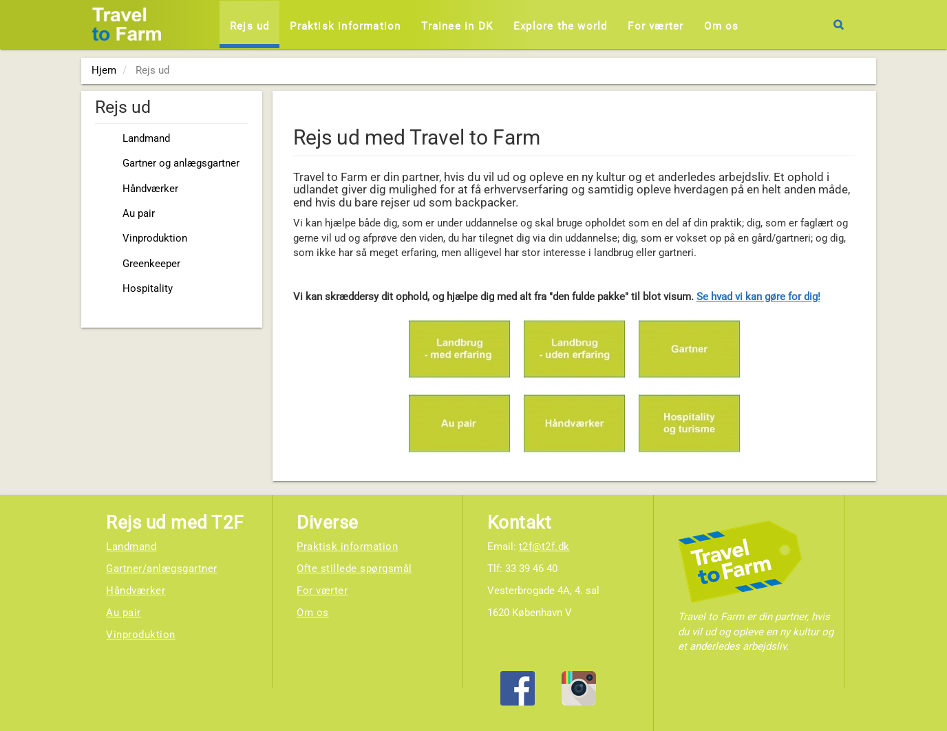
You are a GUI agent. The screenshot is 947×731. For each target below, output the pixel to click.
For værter (655, 26)
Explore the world (560, 26)
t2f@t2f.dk (544, 546)
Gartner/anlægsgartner (161, 568)
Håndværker (150, 188)
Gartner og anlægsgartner (181, 163)
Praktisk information (345, 26)
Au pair (139, 213)
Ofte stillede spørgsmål (354, 568)
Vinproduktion (155, 238)
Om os (721, 26)
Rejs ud (249, 26)
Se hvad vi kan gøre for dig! (758, 296)
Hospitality (148, 288)
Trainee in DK (457, 26)
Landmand (146, 138)
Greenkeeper (151, 263)
